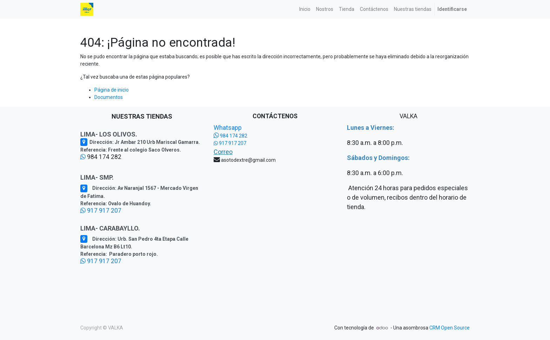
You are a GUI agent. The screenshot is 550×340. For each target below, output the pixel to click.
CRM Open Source (449, 328)
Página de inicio (111, 90)
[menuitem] (304, 9)
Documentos (108, 97)
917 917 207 (100, 210)
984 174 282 (230, 136)
